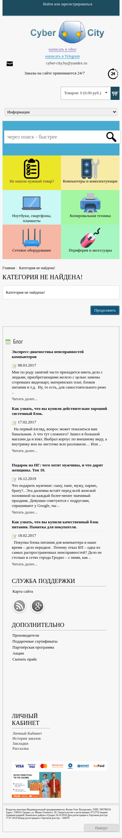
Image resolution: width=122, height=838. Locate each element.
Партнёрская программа (33, 647)
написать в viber (63, 49)
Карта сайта (23, 591)
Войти (48, 4)
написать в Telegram (62, 56)
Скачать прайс (25, 659)
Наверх (101, 827)
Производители (26, 635)
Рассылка (21, 748)
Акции (18, 653)
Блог (18, 341)
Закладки (20, 743)
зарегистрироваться (76, 4)
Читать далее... (25, 398)
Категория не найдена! (37, 268)
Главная (9, 268)
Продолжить (105, 310)
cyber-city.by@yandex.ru (66, 63)
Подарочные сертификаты (35, 641)
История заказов (27, 738)
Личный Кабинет (27, 733)
